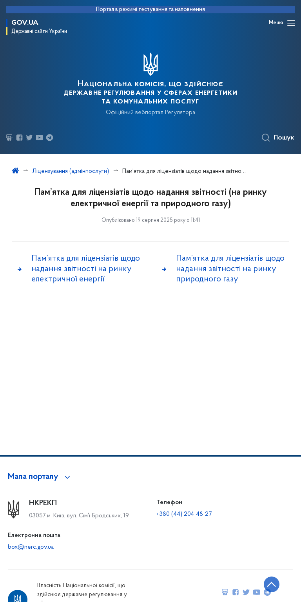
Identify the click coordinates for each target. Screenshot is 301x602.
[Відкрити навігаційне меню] (291, 23)
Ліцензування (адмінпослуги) (70, 171)
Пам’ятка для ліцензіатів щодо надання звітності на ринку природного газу (230, 269)
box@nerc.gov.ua (31, 547)
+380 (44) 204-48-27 (184, 514)
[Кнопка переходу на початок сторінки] (271, 584)
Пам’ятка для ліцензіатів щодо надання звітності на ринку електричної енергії (85, 269)
